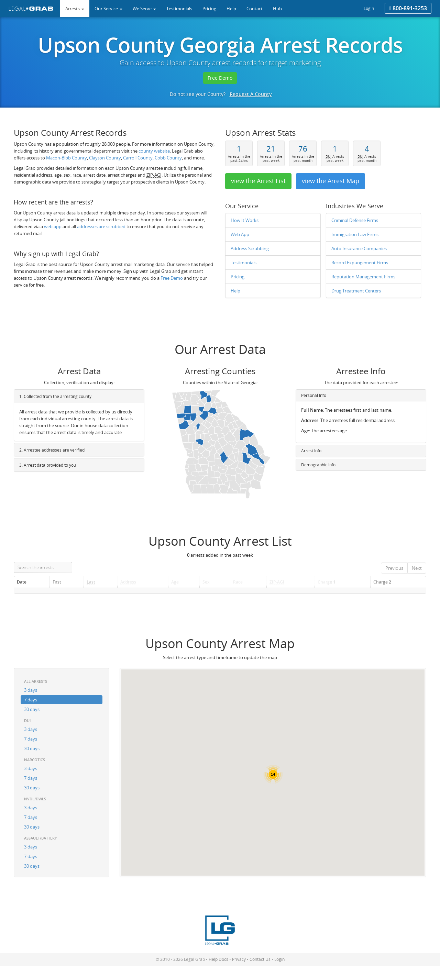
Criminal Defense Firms (354, 220)
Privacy (239, 959)
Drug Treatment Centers (356, 291)
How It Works (244, 220)
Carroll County (138, 158)
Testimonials (243, 262)
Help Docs (218, 959)
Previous (394, 568)
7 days (30, 700)
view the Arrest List (258, 181)
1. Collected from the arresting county (55, 396)
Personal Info (313, 395)
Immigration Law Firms (354, 234)
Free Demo (220, 78)
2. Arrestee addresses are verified (52, 450)
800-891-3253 (408, 8)
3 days (30, 690)
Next (417, 568)
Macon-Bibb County (66, 158)
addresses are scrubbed (101, 226)
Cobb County (168, 158)
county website (154, 151)
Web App (240, 234)
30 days (32, 709)
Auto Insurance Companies (359, 248)
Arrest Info (311, 451)
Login (369, 8)
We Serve (144, 8)
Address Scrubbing (250, 248)
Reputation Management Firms (363, 277)
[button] (292, 754)
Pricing (237, 277)
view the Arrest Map (330, 181)
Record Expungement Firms (359, 262)
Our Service (108, 8)
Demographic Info (318, 464)
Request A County (251, 94)
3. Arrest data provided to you (47, 465)
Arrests (74, 8)
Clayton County (105, 158)
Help (235, 291)
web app (53, 226)
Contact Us (260, 959)
